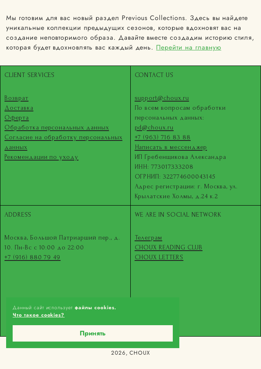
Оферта (16, 117)
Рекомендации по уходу (41, 157)
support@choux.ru (162, 98)
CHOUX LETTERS (159, 257)
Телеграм (149, 237)
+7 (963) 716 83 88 (163, 137)
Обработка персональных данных (56, 127)
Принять (93, 333)
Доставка (18, 107)
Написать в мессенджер (171, 147)
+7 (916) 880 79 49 (32, 257)
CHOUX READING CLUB (169, 247)
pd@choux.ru (154, 127)
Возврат (16, 98)
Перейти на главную (188, 47)
